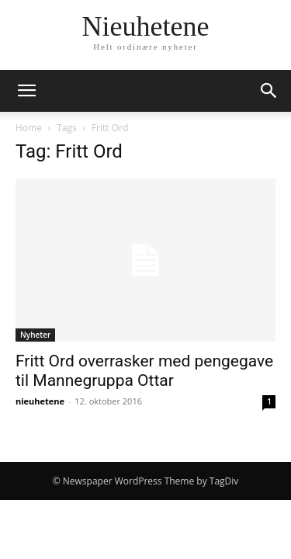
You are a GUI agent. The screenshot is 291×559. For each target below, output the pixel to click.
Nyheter (35, 334)
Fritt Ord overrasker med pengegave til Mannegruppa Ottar (144, 371)
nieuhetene (40, 401)
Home (29, 127)
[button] (26, 91)
